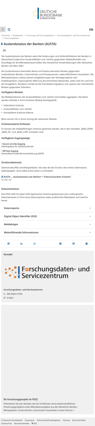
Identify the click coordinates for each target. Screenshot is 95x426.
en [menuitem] (91, 29)
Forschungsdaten (11, 38)
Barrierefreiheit (79, 420)
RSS (34, 423)
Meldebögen (11, 224)
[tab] (47, 208)
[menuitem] (3, 29)
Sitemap (66, 420)
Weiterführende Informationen (21, 232)
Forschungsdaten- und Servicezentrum (73, 35)
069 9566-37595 (14, 293)
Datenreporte (11, 208)
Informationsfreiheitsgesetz (48, 420)
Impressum (30, 420)
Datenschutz (6, 423)
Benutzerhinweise (21, 423)
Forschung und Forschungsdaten (40, 35)
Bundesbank (18, 35)
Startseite (5, 35)
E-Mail (10, 297)
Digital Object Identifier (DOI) (20, 216)
